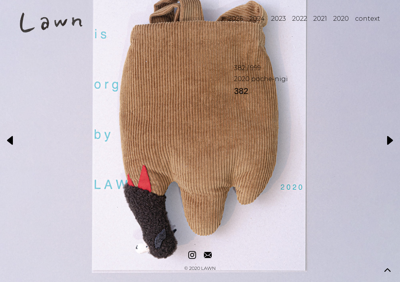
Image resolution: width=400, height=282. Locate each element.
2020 (341, 18)
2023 (278, 18)
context (367, 18)
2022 (299, 18)
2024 (257, 18)
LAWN (208, 268)
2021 (320, 18)
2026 (235, 18)
